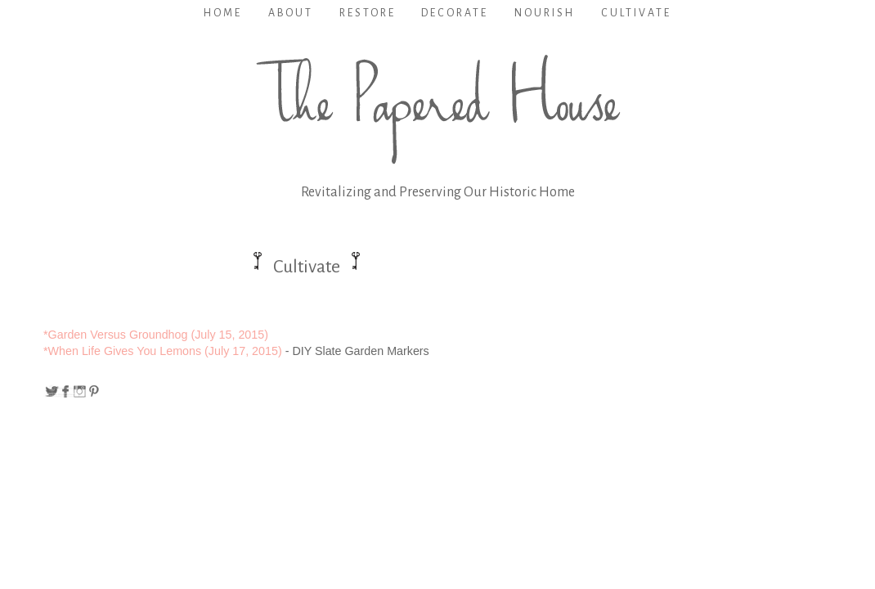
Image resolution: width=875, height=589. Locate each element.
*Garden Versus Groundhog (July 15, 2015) (155, 334)
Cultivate (636, 13)
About (290, 13)
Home (223, 13)
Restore (367, 13)
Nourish (544, 13)
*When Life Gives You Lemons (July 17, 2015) (162, 350)
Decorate (454, 13)
